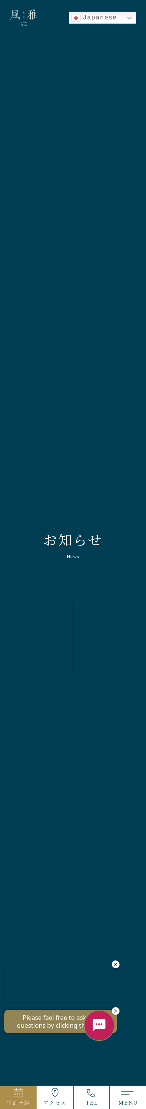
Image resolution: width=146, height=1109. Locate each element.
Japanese (94, 18)
